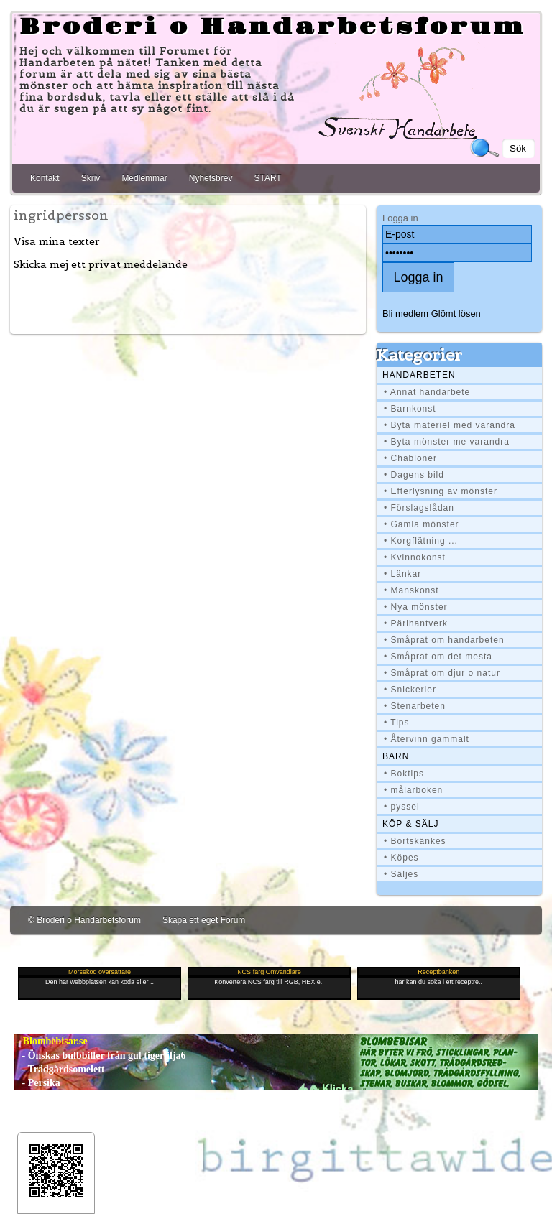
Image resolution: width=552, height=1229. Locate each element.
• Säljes (401, 874)
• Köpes (401, 858)
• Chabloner (410, 458)
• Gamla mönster (421, 524)
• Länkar (402, 574)
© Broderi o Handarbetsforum (84, 920)
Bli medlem (405, 313)
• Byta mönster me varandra (447, 442)
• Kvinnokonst (415, 557)
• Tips (397, 723)
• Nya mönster (416, 607)
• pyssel (402, 807)
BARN (395, 756)
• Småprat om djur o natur (442, 673)
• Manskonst (411, 590)
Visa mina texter (57, 241)
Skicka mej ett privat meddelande (101, 264)
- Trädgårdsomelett (59, 1069)
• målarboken (413, 790)
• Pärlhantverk (416, 623)
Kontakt (45, 178)
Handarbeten (419, 375)
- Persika (37, 1082)
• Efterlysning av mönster (440, 491)
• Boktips (404, 774)
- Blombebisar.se (51, 1041)
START (267, 178)
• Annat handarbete (427, 392)
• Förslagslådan (419, 508)
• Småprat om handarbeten (444, 640)
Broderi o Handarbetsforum (272, 27)
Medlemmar (144, 178)
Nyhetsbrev (211, 178)
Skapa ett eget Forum (203, 920)
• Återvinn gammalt (426, 739)
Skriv (91, 178)
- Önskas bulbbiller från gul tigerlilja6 (100, 1055)
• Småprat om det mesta (438, 656)
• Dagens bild (414, 475)
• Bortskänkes (415, 841)
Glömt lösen (456, 313)
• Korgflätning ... (421, 541)
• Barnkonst (410, 409)
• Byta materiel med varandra (449, 425)
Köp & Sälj (410, 824)
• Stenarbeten (415, 706)
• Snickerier (410, 690)
